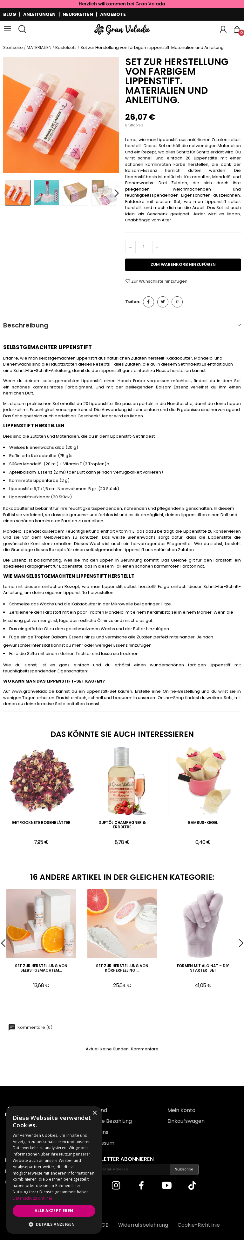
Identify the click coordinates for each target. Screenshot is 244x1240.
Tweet (162, 301)
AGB (103, 1225)
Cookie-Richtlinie (199, 1225)
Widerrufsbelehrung (143, 1225)
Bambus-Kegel (203, 822)
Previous (5, 193)
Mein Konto (181, 1110)
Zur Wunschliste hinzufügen (156, 281)
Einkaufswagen (186, 1121)
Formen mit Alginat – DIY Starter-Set (203, 968)
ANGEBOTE (113, 14)
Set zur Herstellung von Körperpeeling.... (122, 968)
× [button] (94, 1113)
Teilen (148, 301)
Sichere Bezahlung (109, 1121)
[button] (54, 1224)
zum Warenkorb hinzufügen (183, 264)
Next (116, 193)
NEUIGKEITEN (78, 14)
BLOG (9, 14)
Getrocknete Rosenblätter (41, 822)
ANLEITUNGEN (39, 14)
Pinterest (177, 301)
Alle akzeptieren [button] (54, 1210)
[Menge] (144, 247)
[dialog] (54, 1170)
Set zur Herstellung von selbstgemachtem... (41, 968)
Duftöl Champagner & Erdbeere (122, 825)
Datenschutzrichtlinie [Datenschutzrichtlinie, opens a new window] (32, 1198)
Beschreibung (25, 325)
